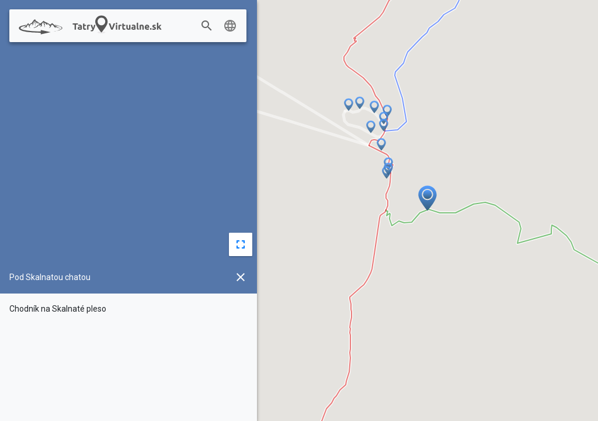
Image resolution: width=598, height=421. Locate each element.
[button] (371, 127)
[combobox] (221, 26)
